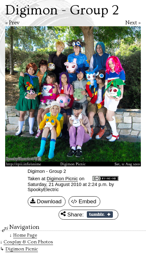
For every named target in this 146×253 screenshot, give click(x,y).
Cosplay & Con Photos (28, 242)
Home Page (25, 235)
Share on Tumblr (100, 214)
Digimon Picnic (62, 178)
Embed (83, 201)
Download (46, 201)
